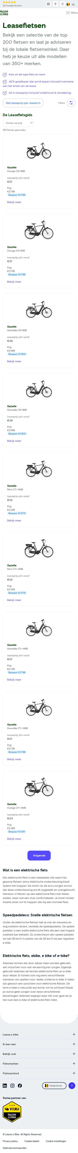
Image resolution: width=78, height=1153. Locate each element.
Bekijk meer (14, 202)
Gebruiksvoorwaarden (14, 1147)
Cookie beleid (31, 1141)
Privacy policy (10, 1141)
